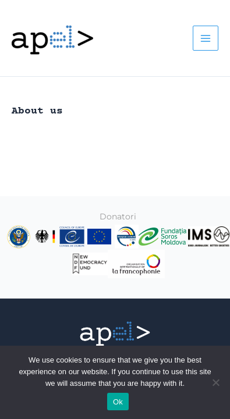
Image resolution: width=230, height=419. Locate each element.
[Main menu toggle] (205, 38)
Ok (118, 401)
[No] (215, 382)
